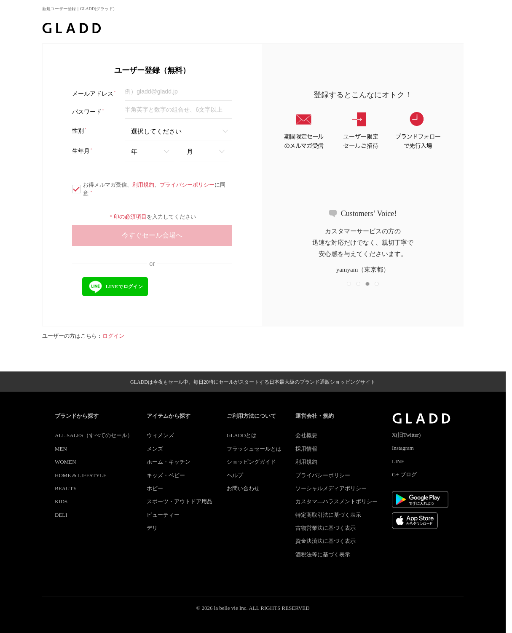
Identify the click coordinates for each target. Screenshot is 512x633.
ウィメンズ (160, 435)
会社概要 (306, 435)
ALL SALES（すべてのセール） (94, 435)
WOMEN (65, 462)
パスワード (88, 112)
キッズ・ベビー (166, 475)
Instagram (403, 448)
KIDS (61, 501)
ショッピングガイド (251, 462)
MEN (61, 449)
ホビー (155, 488)
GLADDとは (242, 435)
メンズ (155, 449)
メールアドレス (94, 94)
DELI (61, 515)
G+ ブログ (404, 474)
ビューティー (163, 515)
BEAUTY (66, 488)
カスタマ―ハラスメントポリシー (336, 501)
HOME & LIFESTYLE (81, 475)
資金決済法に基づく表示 (325, 541)
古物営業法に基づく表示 (325, 528)
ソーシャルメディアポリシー (331, 488)
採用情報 (306, 449)
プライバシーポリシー (187, 185)
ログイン (113, 336)
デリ (152, 528)
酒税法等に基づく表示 (322, 554)
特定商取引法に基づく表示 (328, 515)
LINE (398, 461)
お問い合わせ (243, 488)
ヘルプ (235, 475)
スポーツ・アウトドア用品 (179, 501)
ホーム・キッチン (168, 462)
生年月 (82, 151)
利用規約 (143, 185)
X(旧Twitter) (406, 435)
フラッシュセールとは (254, 449)
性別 (79, 131)
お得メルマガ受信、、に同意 (148, 189)
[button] (349, 284)
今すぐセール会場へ (152, 235)
